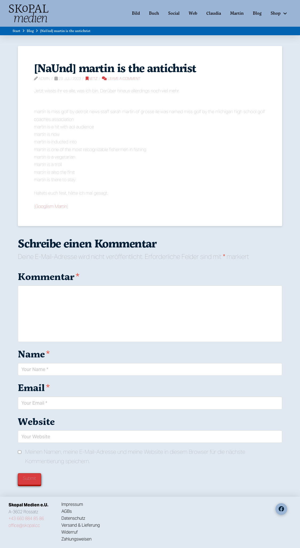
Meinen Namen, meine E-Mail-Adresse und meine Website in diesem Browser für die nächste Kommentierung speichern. (135, 456)
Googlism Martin (51, 206)
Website (36, 421)
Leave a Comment (121, 78)
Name (34, 353)
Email (34, 387)
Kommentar (49, 276)
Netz (91, 78)
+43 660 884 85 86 (26, 518)
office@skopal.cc (24, 525)
